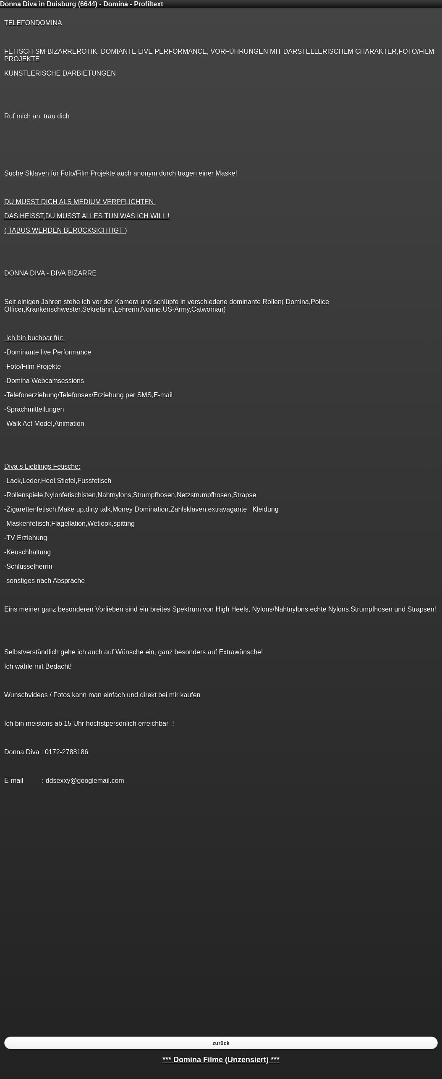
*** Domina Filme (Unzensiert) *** (221, 1059)
